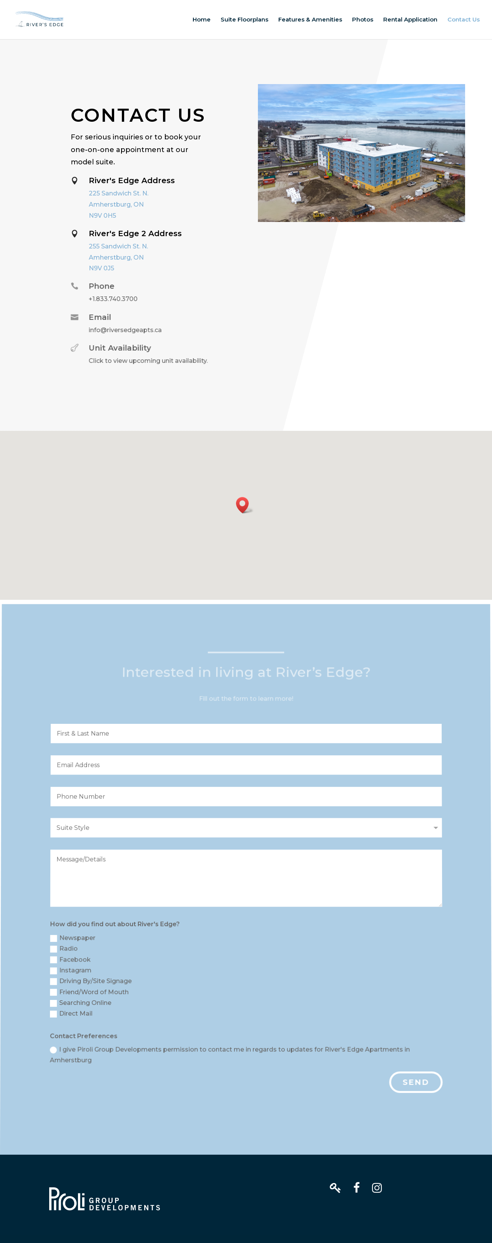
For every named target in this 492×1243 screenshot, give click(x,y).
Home (202, 20)
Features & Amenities (310, 20)
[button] (245, 505)
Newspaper (74, 940)
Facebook (72, 961)
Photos (362, 20)
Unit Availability (118, 348)
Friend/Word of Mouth (91, 993)
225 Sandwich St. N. (118, 193)
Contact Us (463, 20)
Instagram (72, 972)
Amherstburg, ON (116, 204)
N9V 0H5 (102, 215)
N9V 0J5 (101, 268)
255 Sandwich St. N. (118, 246)
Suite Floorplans (244, 20)
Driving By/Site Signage (92, 982)
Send (415, 1082)
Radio (66, 951)
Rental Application (410, 20)
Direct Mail (73, 1014)
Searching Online (82, 1004)
